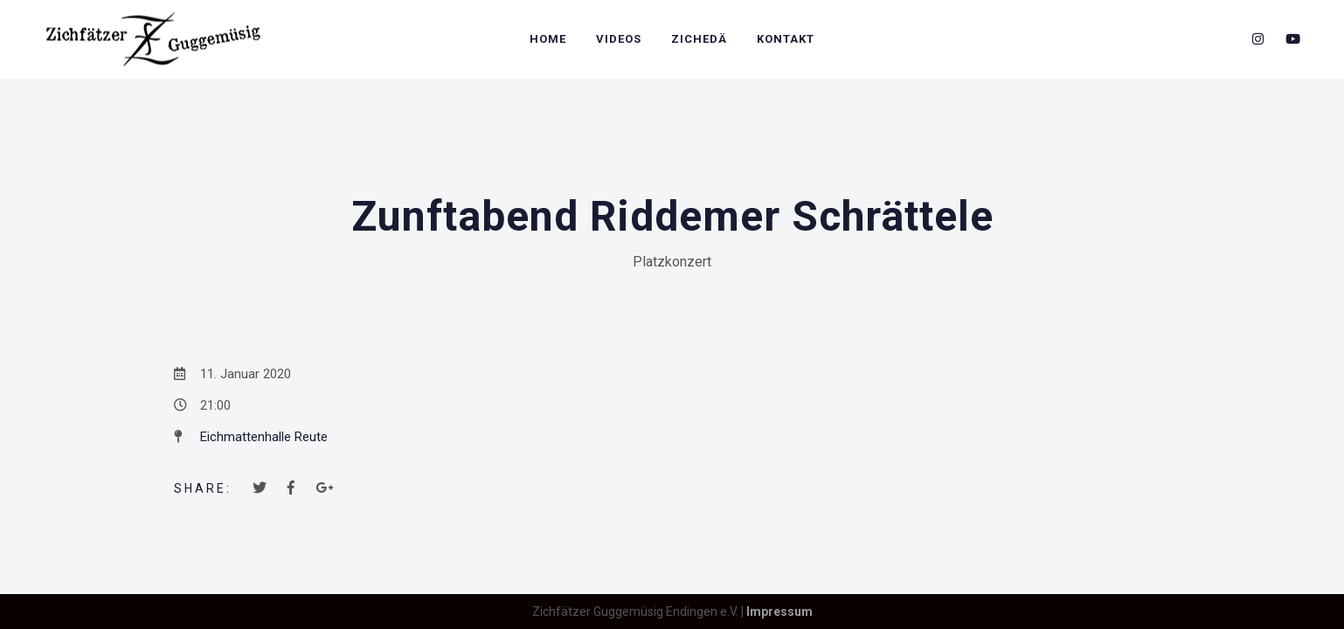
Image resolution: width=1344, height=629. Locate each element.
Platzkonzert (672, 261)
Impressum (779, 612)
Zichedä (699, 38)
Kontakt (785, 38)
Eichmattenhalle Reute (264, 437)
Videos (618, 38)
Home (548, 38)
